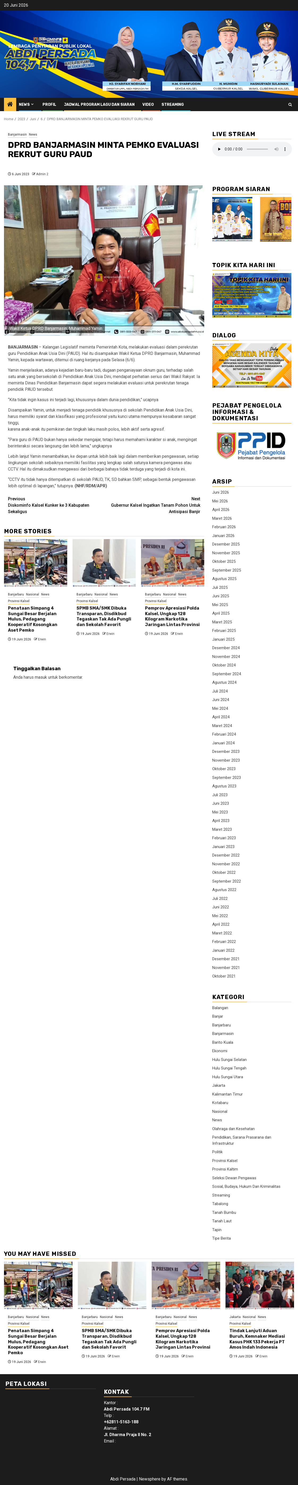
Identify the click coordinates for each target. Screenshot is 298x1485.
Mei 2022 (220, 915)
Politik (217, 1152)
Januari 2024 (223, 743)
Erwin (42, 639)
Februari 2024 (224, 734)
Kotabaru (220, 1102)
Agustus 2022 (224, 889)
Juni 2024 (220, 699)
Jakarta (218, 1085)
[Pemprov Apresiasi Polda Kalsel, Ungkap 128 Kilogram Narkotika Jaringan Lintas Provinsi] (172, 563)
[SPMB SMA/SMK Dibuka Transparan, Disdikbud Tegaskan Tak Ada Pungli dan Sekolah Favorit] (104, 563)
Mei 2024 (220, 708)
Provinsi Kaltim (225, 1169)
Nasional (32, 594)
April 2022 (220, 924)
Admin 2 (42, 174)
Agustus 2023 (224, 786)
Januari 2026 (223, 535)
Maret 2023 (222, 829)
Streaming (172, 104)
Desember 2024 (226, 647)
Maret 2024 (222, 725)
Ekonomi (219, 1050)
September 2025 (226, 570)
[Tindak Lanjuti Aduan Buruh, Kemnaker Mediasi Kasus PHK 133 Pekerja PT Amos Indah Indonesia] (259, 1286)
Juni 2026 (220, 492)
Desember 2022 (226, 855)
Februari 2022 (224, 941)
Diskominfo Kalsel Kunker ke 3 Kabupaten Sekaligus (56, 505)
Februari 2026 (224, 527)
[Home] (10, 104)
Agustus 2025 (224, 578)
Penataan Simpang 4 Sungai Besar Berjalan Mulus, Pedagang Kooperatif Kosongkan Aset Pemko (32, 619)
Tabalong (220, 1203)
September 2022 (226, 881)
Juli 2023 (220, 794)
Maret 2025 (222, 622)
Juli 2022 (220, 898)
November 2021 (226, 967)
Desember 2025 (226, 544)
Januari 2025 (223, 639)
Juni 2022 (220, 907)
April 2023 (220, 820)
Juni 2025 (220, 596)
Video (148, 104)
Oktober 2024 (224, 665)
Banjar (217, 1016)
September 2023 (226, 777)
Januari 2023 (223, 846)
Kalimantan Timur (227, 1094)
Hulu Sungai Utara (227, 1077)
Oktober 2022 (224, 872)
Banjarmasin (17, 134)
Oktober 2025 (224, 561)
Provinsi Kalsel (18, 601)
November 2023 (226, 760)
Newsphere (149, 1479)
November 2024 (226, 656)
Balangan (220, 1007)
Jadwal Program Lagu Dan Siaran (99, 104)
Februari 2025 (224, 630)
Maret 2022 (222, 933)
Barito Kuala (222, 1042)
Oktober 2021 (224, 976)
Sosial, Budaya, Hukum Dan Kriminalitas (246, 1186)
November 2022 (226, 864)
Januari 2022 (223, 950)
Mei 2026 (220, 501)
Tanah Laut (222, 1221)
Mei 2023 (220, 812)
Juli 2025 (220, 587)
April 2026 (220, 509)
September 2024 (226, 674)
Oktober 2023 (224, 768)
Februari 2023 (224, 838)
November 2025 (226, 553)
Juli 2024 (220, 691)
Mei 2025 (220, 604)
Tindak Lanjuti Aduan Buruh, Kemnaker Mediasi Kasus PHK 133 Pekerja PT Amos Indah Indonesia (257, 1339)
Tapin (217, 1229)
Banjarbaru (16, 594)
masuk (41, 677)
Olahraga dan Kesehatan (233, 1128)
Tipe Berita (221, 1238)
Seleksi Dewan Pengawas (234, 1178)
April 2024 (220, 717)
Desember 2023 (226, 751)
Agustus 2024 (224, 682)
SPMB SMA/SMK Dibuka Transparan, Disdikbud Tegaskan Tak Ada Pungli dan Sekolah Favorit (103, 616)
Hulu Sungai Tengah (229, 1068)
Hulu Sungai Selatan (229, 1059)
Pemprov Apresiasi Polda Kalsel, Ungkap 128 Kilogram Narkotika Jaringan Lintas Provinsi (172, 616)
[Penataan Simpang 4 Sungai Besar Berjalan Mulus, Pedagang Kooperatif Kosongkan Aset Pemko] (35, 563)
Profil (49, 104)
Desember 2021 (226, 959)
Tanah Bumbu (224, 1212)
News (24, 104)
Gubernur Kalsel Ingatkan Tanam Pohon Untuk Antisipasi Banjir (152, 505)
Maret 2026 (222, 518)
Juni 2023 (220, 803)
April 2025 (220, 613)
